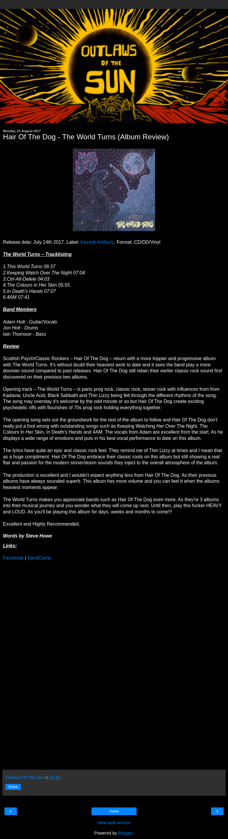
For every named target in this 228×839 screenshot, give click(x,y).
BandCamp (39, 557)
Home (114, 811)
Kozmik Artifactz (97, 242)
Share (13, 787)
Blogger (125, 833)
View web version (114, 822)
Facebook (13, 557)
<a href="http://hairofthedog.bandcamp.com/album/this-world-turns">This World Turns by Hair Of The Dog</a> (55, 664)
